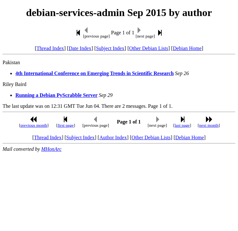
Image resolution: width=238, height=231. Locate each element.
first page (66, 125)
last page (182, 125)
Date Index (80, 48)
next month (208, 125)
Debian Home (187, 48)
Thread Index (50, 48)
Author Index (113, 137)
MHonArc (51, 149)
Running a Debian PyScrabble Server (56, 95)
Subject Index (110, 48)
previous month (34, 125)
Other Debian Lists (148, 48)
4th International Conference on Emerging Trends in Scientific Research (94, 73)
